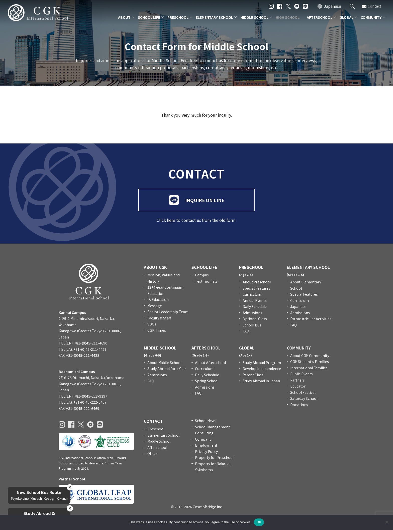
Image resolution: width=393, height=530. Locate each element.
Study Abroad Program (262, 362)
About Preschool (257, 281)
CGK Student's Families (309, 361)
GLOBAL (346, 17)
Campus (202, 274)
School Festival (303, 392)
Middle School (158, 441)
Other (152, 453)
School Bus (252, 324)
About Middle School (164, 362)
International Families (309, 367)
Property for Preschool (214, 457)
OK (258, 522)
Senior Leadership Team (167, 311)
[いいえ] (386, 522)
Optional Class (255, 318)
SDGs (151, 323)
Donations (299, 404)
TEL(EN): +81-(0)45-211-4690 (83, 342)
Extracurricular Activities (310, 318)
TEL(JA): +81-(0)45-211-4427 (83, 349)
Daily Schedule (255, 306)
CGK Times (156, 330)
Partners (297, 380)
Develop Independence (262, 368)
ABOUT (124, 17)
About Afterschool (210, 362)
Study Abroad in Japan (261, 380)
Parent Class (253, 374)
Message (154, 305)
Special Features (256, 288)
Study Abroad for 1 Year (166, 368)
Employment (206, 445)
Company (203, 439)
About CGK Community (309, 355)
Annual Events (255, 300)
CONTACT (153, 421)
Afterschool (157, 447)
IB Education (158, 299)
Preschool (155, 428)
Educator (298, 386)
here (171, 220)
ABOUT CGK (155, 267)
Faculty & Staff (159, 317)
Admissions (252, 312)
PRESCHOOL (177, 17)
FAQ (246, 330)
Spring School (207, 380)
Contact (371, 6)
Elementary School (163, 435)
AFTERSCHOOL (319, 17)
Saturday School (303, 398)
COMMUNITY (371, 17)
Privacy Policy (206, 451)
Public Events (301, 373)
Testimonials (206, 281)
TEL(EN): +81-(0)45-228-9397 (83, 396)
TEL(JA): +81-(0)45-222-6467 (83, 402)
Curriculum (252, 294)
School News (205, 420)
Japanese (332, 6)
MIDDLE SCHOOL (254, 17)
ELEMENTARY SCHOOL (214, 17)
